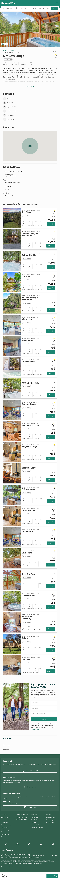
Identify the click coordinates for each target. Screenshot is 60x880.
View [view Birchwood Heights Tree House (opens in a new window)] (51, 310)
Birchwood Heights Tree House (30, 298)
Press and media (5, 834)
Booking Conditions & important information (21, 818)
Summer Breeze (29, 404)
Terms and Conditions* (6, 867)
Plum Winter (28, 531)
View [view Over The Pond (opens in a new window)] (50, 586)
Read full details (30, 807)
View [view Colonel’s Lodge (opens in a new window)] (51, 480)
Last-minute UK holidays (37, 827)
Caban (25, 638)
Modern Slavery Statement (5, 831)
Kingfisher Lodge (29, 446)
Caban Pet (26, 659)
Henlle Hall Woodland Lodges (10, 50)
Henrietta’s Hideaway (27, 617)
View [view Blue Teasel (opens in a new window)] (50, 565)
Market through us (30, 787)
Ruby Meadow (28, 362)
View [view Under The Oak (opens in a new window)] (51, 522)
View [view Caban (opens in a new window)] (50, 650)
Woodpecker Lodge (30, 425)
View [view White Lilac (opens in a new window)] (51, 331)
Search (54, 8)
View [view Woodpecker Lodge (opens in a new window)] (51, 437)
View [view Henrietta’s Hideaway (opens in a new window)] (50, 629)
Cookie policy (4, 822)
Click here (33, 724)
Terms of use (4, 827)
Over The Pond (28, 574)
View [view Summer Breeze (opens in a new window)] (51, 416)
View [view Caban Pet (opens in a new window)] (50, 671)
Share (54, 51)
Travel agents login (50, 817)
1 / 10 (4, 44)
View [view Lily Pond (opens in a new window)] (51, 288)
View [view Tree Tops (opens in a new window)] (51, 224)
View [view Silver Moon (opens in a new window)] (51, 352)
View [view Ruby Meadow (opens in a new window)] (51, 373)
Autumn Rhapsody (30, 383)
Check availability (52, 876)
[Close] (57, 2)
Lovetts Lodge (28, 595)
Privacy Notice (35, 729)
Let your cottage (50, 822)
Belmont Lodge (29, 255)
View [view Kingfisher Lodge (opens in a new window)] (51, 458)
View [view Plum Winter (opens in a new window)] (51, 543)
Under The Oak (28, 510)
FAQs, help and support (30, 771)
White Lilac (27, 319)
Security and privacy (6, 825)
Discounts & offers (35, 825)
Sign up (44, 719)
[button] (8, 8)
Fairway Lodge (28, 489)
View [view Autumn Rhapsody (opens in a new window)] (51, 395)
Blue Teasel (27, 553)
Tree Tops (26, 212)
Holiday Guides (34, 817)
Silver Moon (27, 340)
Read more (30, 86)
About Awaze (4, 820)
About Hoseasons (5, 817)
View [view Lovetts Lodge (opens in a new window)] (51, 607)
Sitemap (3, 837)
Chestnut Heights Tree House (30, 234)
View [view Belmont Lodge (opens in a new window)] (51, 267)
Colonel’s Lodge (29, 468)
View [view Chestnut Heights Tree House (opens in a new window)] (51, 246)
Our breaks (33, 822)
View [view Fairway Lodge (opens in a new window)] (51, 501)
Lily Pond (26, 276)
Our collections (34, 820)
